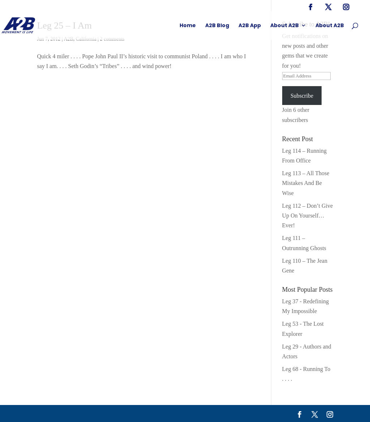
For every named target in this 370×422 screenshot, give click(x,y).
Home (188, 26)
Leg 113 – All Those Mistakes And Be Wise (306, 183)
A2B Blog (217, 26)
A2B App (249, 26)
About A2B (284, 26)
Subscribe (302, 96)
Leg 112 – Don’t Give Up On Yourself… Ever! (307, 215)
